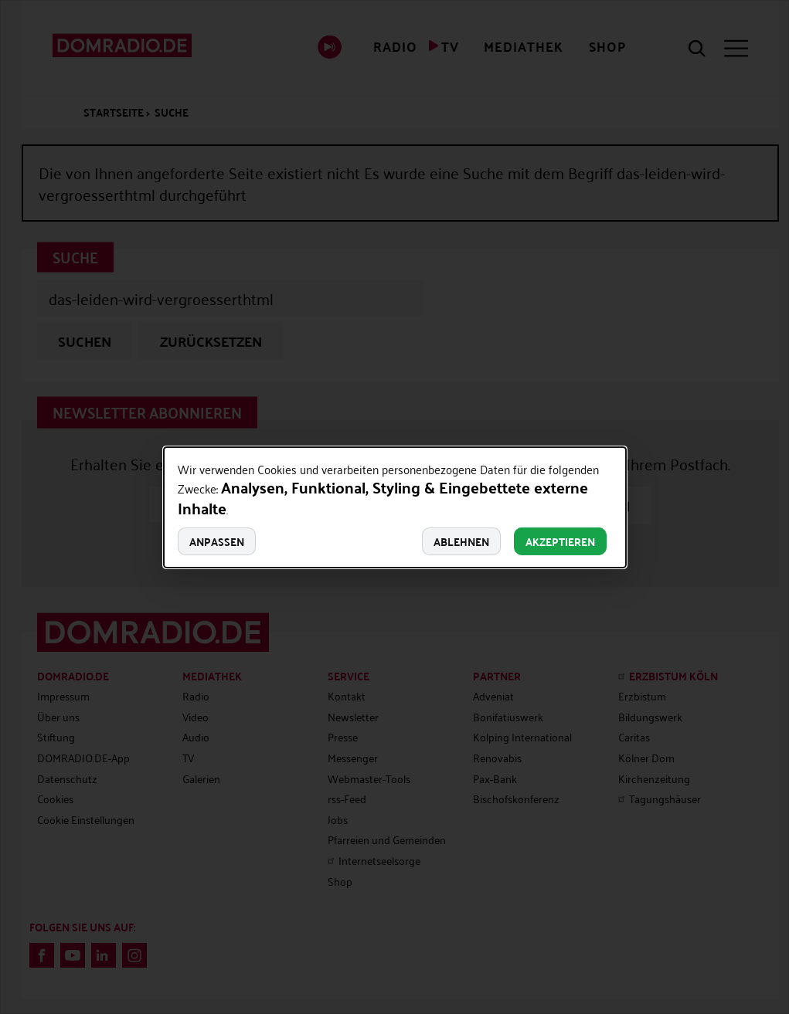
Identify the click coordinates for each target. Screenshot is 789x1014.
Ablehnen (461, 541)
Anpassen (216, 541)
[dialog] (395, 507)
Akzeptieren (560, 541)
